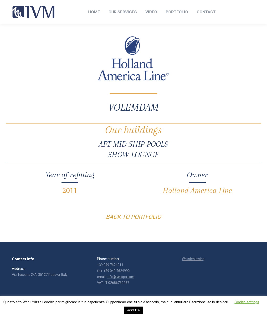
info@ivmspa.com (120, 277)
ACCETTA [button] (133, 310)
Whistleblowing (193, 259)
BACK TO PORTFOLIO (133, 217)
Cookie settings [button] (247, 302)
